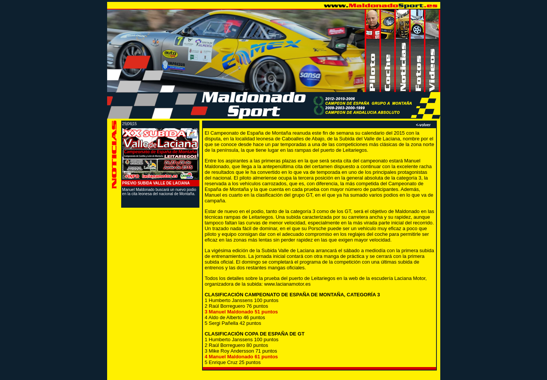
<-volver (423, 125)
